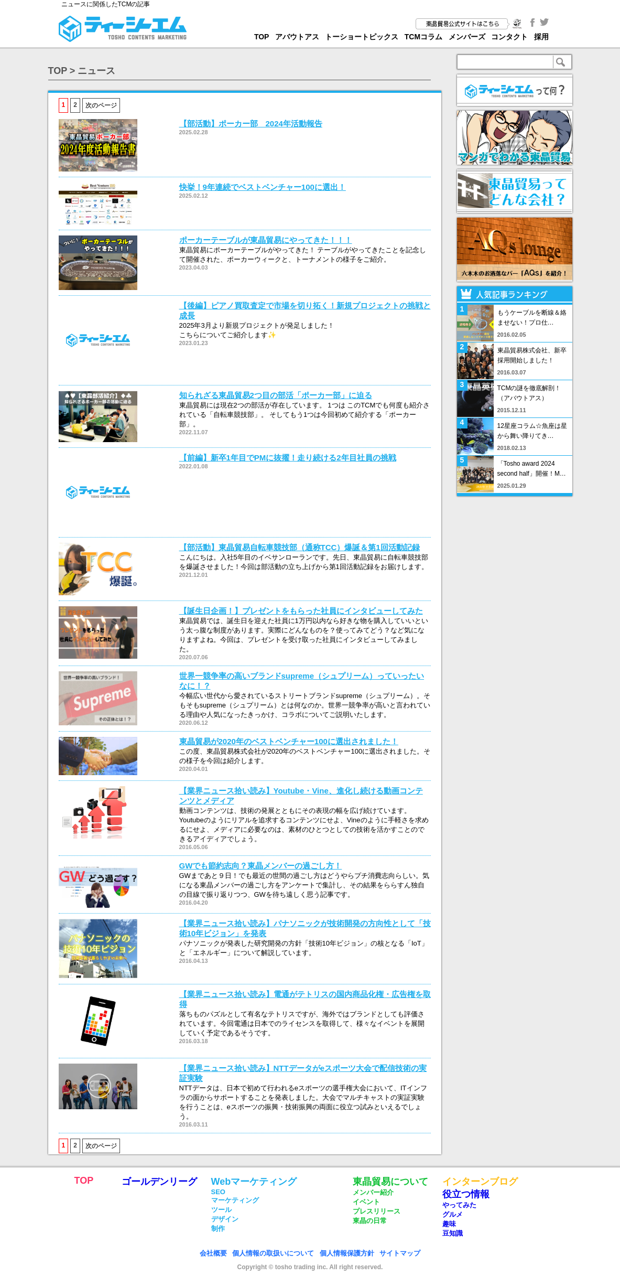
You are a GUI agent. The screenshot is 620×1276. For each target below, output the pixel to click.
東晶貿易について (390, 1181)
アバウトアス (297, 37)
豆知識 (452, 1233)
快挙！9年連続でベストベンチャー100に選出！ (262, 187)
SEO (218, 1192)
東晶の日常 (370, 1221)
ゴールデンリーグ (159, 1181)
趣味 (449, 1224)
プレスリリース (376, 1211)
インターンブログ (480, 1181)
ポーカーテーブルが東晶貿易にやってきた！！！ (265, 239)
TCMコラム (423, 37)
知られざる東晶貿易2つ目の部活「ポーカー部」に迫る (275, 395)
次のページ (101, 105)
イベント (366, 1202)
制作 (218, 1228)
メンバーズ (467, 37)
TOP (261, 37)
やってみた (459, 1205)
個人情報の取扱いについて (273, 1253)
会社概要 (213, 1253)
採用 (541, 37)
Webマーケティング (254, 1181)
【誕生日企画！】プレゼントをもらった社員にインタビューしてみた (301, 610)
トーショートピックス (361, 37)
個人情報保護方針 (347, 1253)
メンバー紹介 (373, 1192)
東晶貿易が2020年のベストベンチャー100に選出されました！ (288, 741)
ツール (221, 1210)
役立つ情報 (466, 1194)
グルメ (452, 1214)
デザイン (224, 1219)
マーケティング (235, 1200)
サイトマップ (399, 1253)
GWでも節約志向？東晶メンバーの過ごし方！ (260, 865)
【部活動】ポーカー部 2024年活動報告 (250, 123)
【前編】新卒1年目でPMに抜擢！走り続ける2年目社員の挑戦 (287, 457)
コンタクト (509, 37)
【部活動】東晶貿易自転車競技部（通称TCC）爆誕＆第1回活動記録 (299, 547)
